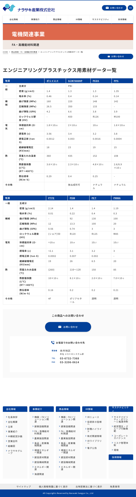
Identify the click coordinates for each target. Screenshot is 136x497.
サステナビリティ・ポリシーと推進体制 (121, 419)
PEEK (96, 80)
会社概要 (13, 422)
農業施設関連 (41, 438)
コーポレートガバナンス (121, 437)
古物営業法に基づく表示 (89, 486)
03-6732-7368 (69, 358)
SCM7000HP (75, 80)
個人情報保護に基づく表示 (53, 486)
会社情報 (13, 19)
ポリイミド (53, 80)
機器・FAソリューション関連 (41, 419)
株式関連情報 (94, 436)
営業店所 (13, 441)
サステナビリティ (100, 19)
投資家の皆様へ (94, 423)
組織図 (11, 446)
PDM (72, 198)
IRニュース (93, 417)
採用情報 (122, 19)
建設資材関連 (41, 457)
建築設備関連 (41, 426)
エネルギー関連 (41, 468)
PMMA (117, 198)
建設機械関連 (41, 462)
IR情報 (79, 19)
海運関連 (39, 474)
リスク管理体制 (121, 444)
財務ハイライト (94, 430)
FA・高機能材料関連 (41, 432)
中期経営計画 (15, 436)
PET (94, 198)
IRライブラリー (94, 442)
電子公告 (92, 448)
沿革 (10, 426)
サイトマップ (23, 486)
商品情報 (64, 409)
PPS (116, 80)
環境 (116, 450)
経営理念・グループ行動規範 (121, 428)
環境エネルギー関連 (41, 451)
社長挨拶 (13, 417)
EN (130, 8)
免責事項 (115, 486)
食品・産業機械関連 (41, 444)
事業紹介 (35, 19)
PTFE (51, 198)
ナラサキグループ (15, 452)
